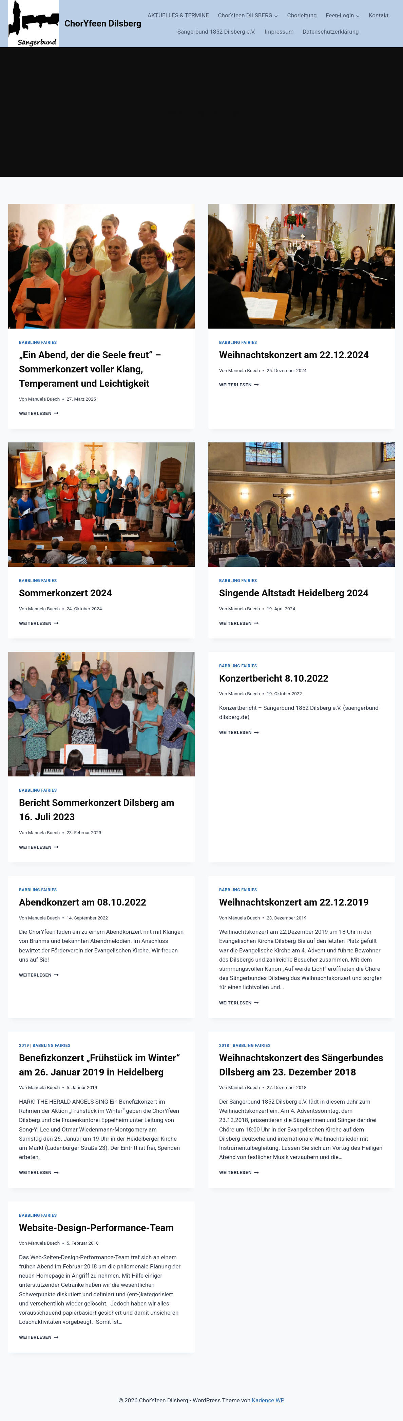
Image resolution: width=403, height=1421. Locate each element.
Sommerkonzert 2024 (65, 593)
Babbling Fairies (38, 342)
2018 (224, 1045)
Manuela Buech (44, 399)
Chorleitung (302, 15)
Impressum (279, 31)
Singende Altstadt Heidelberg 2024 (293, 593)
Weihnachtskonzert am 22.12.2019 (294, 902)
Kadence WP (268, 1400)
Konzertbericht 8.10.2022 (273, 678)
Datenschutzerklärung (331, 31)
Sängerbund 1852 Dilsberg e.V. (216, 31)
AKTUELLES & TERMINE (178, 15)
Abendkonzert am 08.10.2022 (82, 902)
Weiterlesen (39, 413)
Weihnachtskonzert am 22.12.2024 (294, 355)
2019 (24, 1045)
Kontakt (379, 15)
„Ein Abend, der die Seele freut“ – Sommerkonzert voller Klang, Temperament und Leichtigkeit (90, 369)
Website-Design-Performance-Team (96, 1227)
